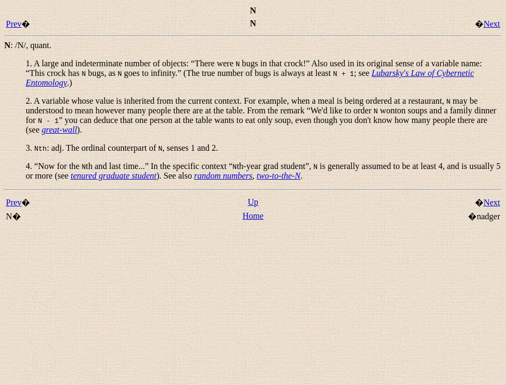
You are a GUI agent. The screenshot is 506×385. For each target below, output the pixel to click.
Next (492, 23)
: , (27, 45)
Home (253, 215)
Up (253, 201)
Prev (13, 23)
